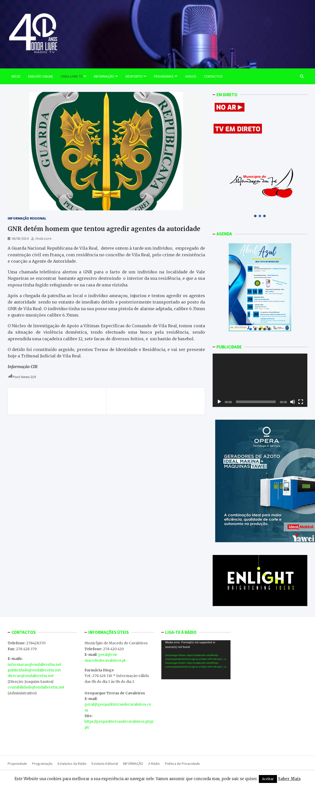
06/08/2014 (20, 238)
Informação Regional (27, 218)
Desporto (134, 76)
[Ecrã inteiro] (300, 401)
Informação (104, 76)
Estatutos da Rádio (72, 763)
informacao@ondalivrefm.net (34, 664)
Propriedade (17, 763)
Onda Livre (43, 238)
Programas (164, 76)
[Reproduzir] (219, 401)
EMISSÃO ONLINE (40, 76)
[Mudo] (292, 401)
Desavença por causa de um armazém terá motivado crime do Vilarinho (58, 401)
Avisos (190, 76)
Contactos (213, 76)
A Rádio (154, 763)
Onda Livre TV (71, 76)
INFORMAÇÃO (133, 763)
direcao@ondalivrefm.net (31, 675)
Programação (42, 763)
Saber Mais (289, 778)
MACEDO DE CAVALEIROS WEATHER (196, 709)
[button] (255, 216)
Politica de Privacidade (182, 763)
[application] (260, 380)
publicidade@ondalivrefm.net (34, 670)
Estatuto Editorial (105, 763)
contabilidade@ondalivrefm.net (36, 687)
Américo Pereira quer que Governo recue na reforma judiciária (155, 401)
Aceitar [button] (268, 779)
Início (15, 76)
